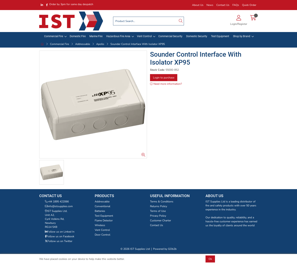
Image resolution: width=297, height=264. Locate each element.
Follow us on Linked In (59, 231)
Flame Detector (104, 220)
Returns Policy (158, 206)
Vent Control (144, 36)
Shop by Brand (241, 36)
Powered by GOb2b (165, 249)
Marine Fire (95, 36)
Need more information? (166, 84)
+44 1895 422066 (57, 201)
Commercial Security (170, 36)
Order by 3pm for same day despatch (71, 4)
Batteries (100, 211)
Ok (210, 259)
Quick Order (249, 5)
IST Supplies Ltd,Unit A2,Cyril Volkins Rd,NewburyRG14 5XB (56, 219)
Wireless (100, 225)
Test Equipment (220, 36)
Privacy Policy (158, 216)
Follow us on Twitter (58, 241)
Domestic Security (196, 36)
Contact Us (222, 5)
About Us (197, 5)
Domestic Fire (78, 36)
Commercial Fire (53, 36)
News (209, 5)
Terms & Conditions (161, 201)
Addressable (82, 44)
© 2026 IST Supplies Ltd (135, 249)
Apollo (100, 44)
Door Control (102, 235)
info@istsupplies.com (59, 206)
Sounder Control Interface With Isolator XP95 (137, 44)
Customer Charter (160, 220)
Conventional (102, 206)
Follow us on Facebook (59, 236)
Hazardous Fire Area (118, 36)
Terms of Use (158, 211)
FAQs (235, 5)
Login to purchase (163, 77)
